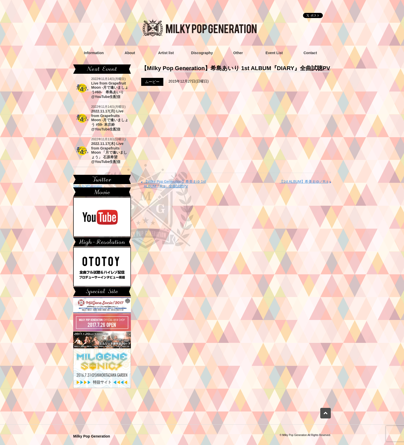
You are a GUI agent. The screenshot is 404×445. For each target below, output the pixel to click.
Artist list (166, 53)
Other (238, 53)
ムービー (152, 82)
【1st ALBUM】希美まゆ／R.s (304, 181)
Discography (202, 53)
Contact (310, 53)
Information (94, 53)
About (130, 53)
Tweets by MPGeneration (87, 186)
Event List (274, 53)
